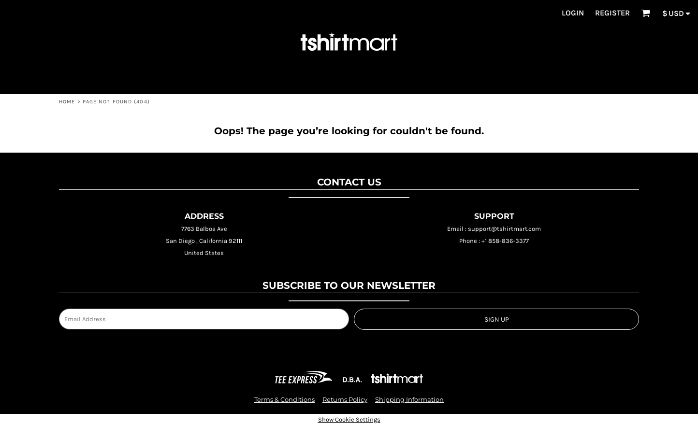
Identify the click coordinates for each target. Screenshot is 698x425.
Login (573, 12)
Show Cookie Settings (349, 419)
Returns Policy (344, 399)
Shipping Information (409, 399)
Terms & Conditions (284, 399)
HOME (67, 102)
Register (612, 12)
